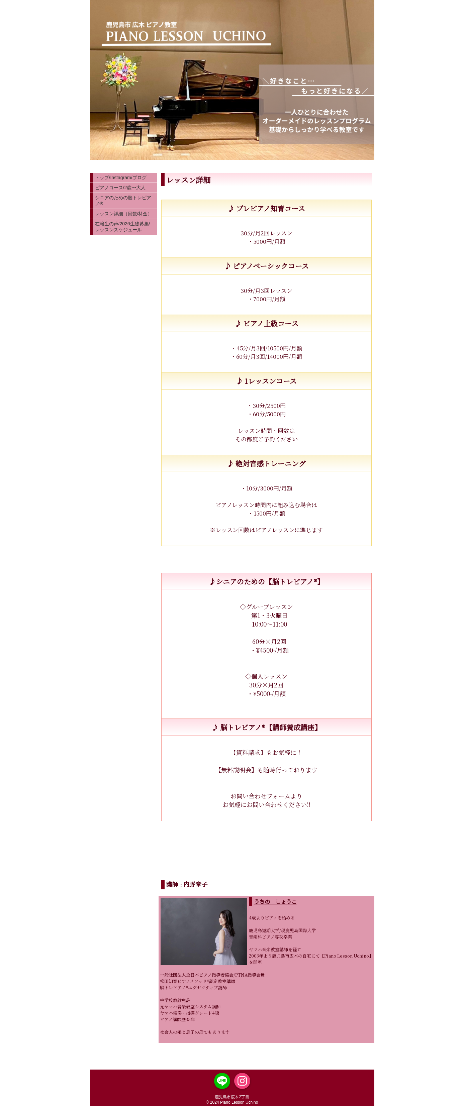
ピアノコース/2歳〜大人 (120, 187)
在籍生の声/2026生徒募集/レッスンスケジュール (122, 226)
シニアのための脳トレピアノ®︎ (123, 200)
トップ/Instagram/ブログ (121, 177)
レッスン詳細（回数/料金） (124, 213)
